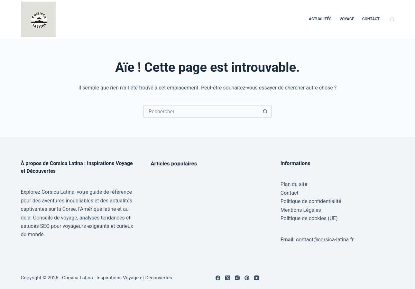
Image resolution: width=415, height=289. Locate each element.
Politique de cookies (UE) (309, 218)
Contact (371, 19)
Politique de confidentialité (311, 201)
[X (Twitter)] (227, 277)
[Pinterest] (246, 277)
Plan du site (294, 184)
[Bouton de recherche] (265, 111)
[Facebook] (218, 277)
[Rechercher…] (201, 111)
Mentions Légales (301, 210)
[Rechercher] (392, 19)
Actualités (320, 19)
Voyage (346, 19)
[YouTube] (256, 277)
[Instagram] (237, 277)
